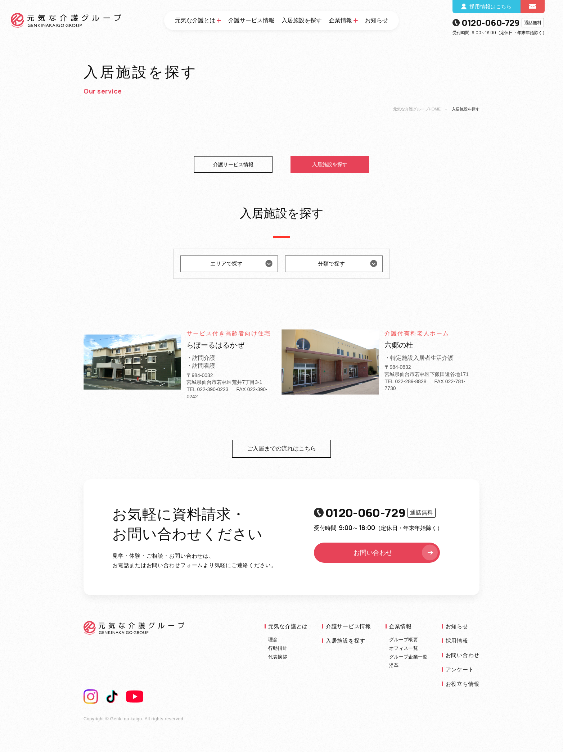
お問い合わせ (396, 552)
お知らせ (376, 20)
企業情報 (340, 20)
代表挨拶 (277, 657)
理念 (273, 639)
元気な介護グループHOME (417, 109)
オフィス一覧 (403, 648)
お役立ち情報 (463, 684)
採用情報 (457, 641)
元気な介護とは (195, 20)
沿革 (394, 665)
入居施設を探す (302, 20)
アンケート (460, 669)
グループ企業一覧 (408, 657)
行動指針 (277, 648)
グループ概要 (403, 639)
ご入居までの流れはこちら (281, 448)
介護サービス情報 (251, 20)
